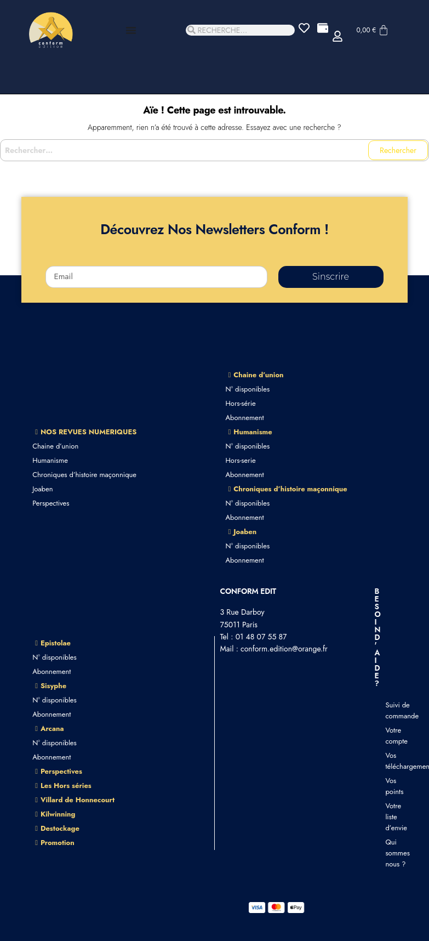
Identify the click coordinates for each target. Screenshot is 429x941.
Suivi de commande (390, 710)
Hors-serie (241, 460)
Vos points (390, 786)
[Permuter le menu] (130, 30)
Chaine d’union (55, 446)
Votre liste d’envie (390, 817)
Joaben (42, 489)
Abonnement (245, 417)
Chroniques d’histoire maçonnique (84, 474)
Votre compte (390, 735)
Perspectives (50, 503)
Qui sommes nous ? (390, 853)
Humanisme (50, 460)
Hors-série (241, 403)
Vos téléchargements (390, 761)
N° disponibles (248, 389)
